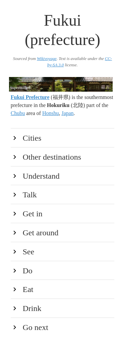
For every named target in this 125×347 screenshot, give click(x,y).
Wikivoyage (47, 58)
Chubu (18, 113)
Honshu (50, 113)
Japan (67, 113)
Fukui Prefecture (30, 97)
